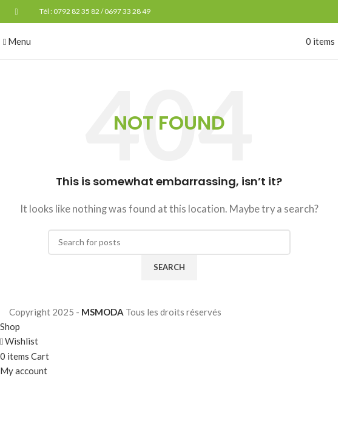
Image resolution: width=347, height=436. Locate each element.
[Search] (169, 242)
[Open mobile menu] (17, 41)
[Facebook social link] (16, 12)
